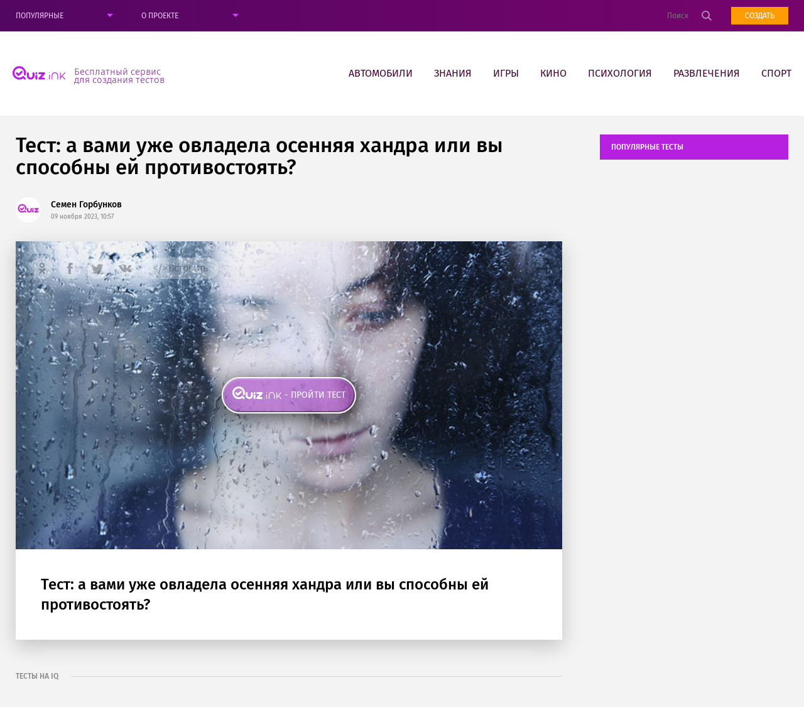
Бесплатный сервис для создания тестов (119, 75)
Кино (553, 73)
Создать (759, 15)
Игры (506, 73)
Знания (453, 73)
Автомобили (381, 73)
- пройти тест (315, 395)
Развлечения (706, 73)
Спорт (776, 73)
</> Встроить (180, 268)
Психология (620, 73)
